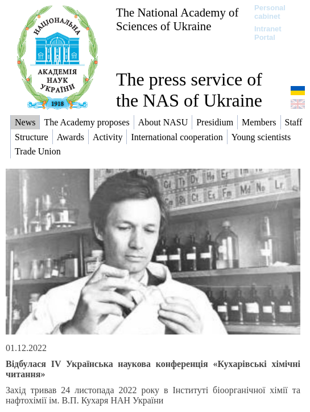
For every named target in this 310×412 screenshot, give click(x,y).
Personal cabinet (270, 12)
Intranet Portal (268, 33)
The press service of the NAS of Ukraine (189, 90)
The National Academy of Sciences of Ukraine (177, 19)
